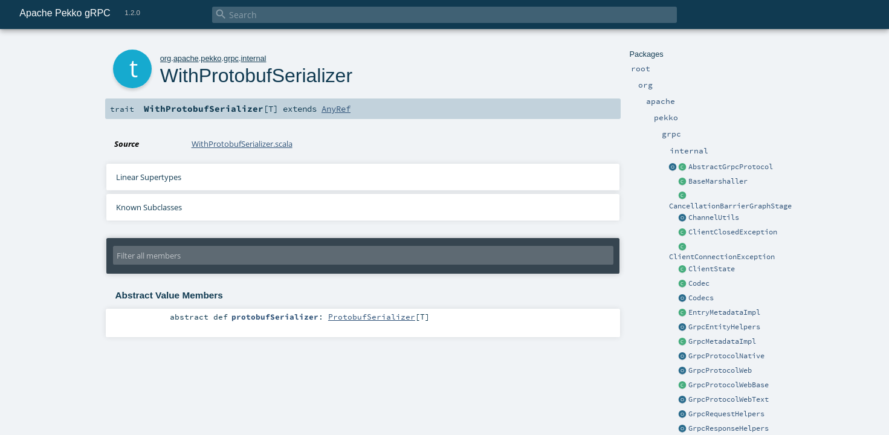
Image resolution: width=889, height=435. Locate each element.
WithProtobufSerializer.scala (242, 143)
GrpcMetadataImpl (722, 341)
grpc (231, 58)
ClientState (711, 269)
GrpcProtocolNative (726, 356)
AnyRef (336, 108)
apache (186, 58)
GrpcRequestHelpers (726, 414)
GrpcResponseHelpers (728, 428)
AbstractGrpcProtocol (730, 167)
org (166, 58)
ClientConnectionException (722, 257)
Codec (699, 283)
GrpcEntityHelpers (724, 327)
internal (253, 58)
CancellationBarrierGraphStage (730, 206)
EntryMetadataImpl (724, 312)
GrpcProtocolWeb (720, 370)
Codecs (701, 298)
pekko (211, 58)
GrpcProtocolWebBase (728, 385)
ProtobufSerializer (371, 316)
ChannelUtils (713, 217)
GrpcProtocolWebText (728, 399)
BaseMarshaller (718, 181)
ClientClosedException (732, 232)
